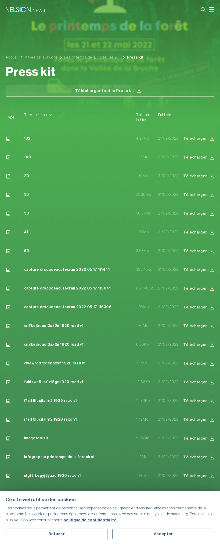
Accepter (163, 534)
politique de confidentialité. (91, 520)
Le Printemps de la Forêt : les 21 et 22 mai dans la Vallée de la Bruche (91, 57)
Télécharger (198, 138)
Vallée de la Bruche (41, 57)
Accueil (12, 57)
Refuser (56, 534)
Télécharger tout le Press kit (108, 90)
